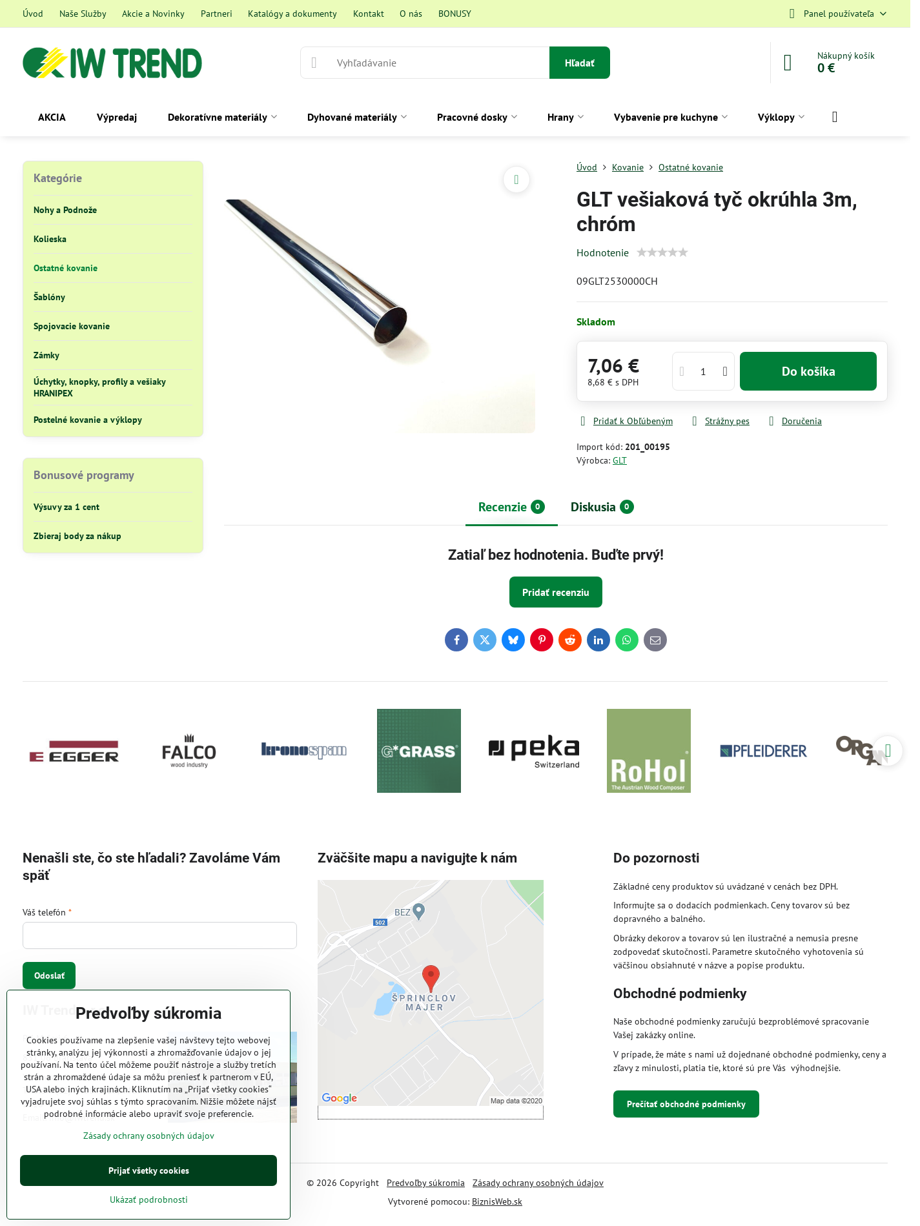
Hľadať (580, 62)
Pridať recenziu (555, 592)
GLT (620, 460)
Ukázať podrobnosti (149, 1199)
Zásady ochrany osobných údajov (538, 1183)
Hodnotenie (603, 252)
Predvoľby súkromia (426, 1183)
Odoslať (49, 975)
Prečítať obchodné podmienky (686, 1104)
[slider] (662, 252)
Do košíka (808, 371)
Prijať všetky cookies (148, 1170)
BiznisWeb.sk (497, 1201)
